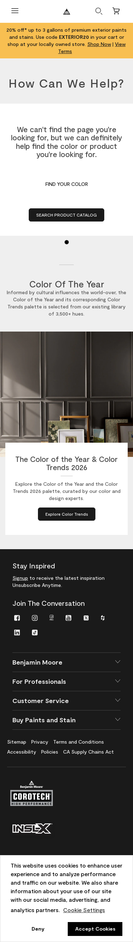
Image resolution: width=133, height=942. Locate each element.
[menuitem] (17, 617)
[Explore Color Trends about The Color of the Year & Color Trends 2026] (66, 514)
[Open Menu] (15, 11)
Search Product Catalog (66, 214)
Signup (20, 578)
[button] (66, 662)
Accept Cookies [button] (95, 929)
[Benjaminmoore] (66, 11)
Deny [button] (38, 929)
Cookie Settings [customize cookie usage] (84, 909)
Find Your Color (66, 184)
